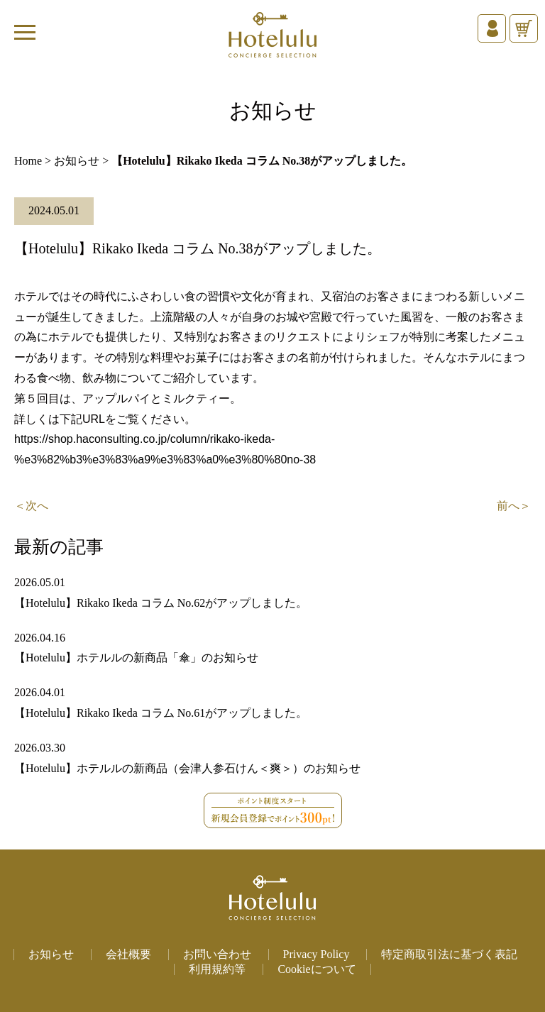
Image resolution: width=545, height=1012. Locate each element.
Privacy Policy (316, 954)
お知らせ (76, 161)
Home (28, 161)
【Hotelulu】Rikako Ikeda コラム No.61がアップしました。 (160, 713)
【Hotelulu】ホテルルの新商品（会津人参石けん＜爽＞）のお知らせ (187, 768)
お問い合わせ (217, 954)
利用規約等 (217, 969)
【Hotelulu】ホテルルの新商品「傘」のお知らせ (136, 657)
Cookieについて (316, 969)
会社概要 (128, 954)
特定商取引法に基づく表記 (449, 954)
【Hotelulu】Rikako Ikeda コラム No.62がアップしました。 (160, 603)
